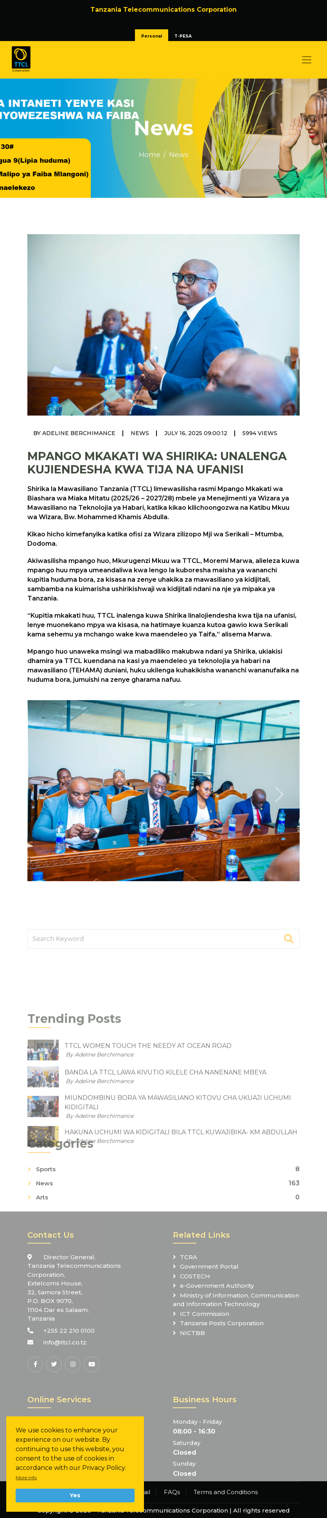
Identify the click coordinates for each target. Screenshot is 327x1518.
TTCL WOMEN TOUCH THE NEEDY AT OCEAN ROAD (148, 1125)
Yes (75, 1495)
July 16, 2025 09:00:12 (195, 433)
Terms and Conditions (226, 1492)
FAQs (172, 1492)
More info (26, 1477)
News (179, 155)
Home (149, 155)
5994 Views (260, 433)
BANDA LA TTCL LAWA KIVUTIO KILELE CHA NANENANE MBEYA (165, 1151)
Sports (46, 1207)
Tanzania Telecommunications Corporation (162, 1510)
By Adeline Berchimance (74, 433)
